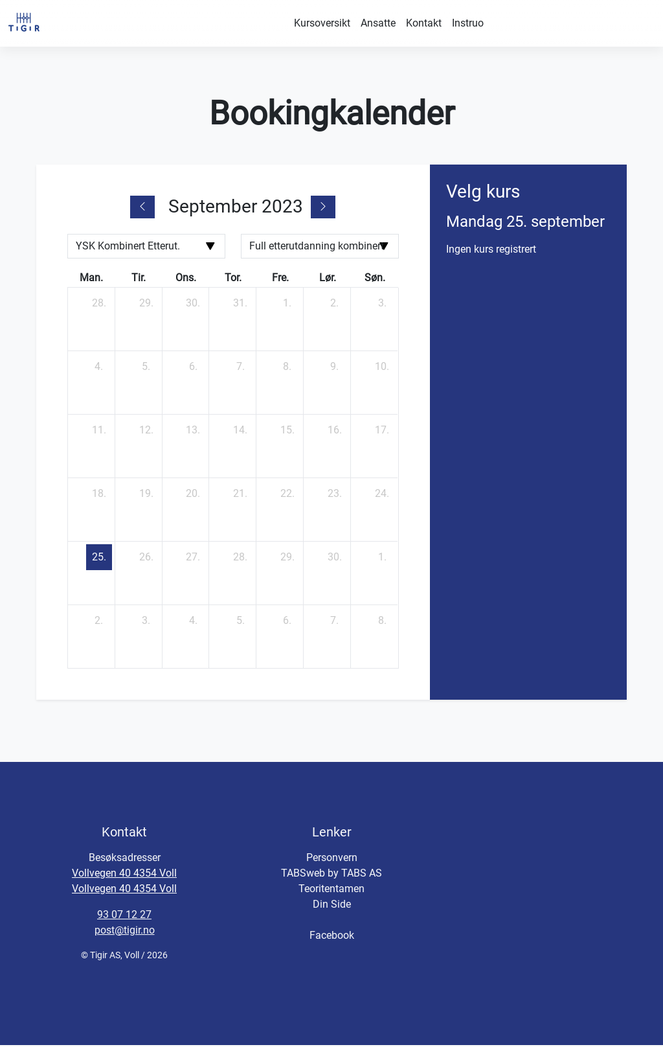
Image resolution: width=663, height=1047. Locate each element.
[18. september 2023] (99, 495)
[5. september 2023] (146, 368)
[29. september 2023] (287, 559)
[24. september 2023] (382, 495)
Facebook (331, 937)
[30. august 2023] (192, 305)
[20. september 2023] (192, 495)
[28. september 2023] (240, 559)
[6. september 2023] (192, 368)
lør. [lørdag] (327, 279)
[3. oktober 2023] (146, 622)
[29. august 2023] (146, 305)
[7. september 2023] (240, 368)
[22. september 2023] (287, 495)
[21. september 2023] (240, 495)
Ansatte (378, 23)
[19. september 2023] (146, 495)
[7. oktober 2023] (334, 622)
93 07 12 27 (124, 916)
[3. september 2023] (382, 305)
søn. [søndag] (375, 279)
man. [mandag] (91, 279)
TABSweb (303, 875)
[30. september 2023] (334, 559)
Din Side (332, 906)
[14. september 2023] (240, 432)
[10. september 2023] (382, 368)
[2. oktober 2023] (99, 622)
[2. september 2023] (334, 305)
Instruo (468, 23)
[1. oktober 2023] (382, 559)
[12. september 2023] (146, 432)
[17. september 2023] (382, 432)
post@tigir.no (125, 932)
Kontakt (424, 23)
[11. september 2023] (99, 432)
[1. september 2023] (287, 305)
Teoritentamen (331, 890)
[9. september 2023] (334, 368)
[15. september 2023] (287, 432)
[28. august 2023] (99, 305)
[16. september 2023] (334, 432)
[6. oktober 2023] (287, 622)
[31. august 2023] (240, 305)
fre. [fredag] (280, 279)
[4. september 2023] (99, 368)
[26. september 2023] (146, 559)
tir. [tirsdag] (138, 279)
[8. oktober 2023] (382, 622)
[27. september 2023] (192, 559)
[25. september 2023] (99, 559)
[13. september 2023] (192, 432)
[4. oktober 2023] (192, 622)
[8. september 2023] (287, 368)
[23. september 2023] (334, 495)
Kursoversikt (322, 23)
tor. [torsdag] (233, 279)
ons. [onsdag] (185, 279)
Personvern (331, 859)
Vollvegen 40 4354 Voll (124, 875)
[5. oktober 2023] (240, 622)
